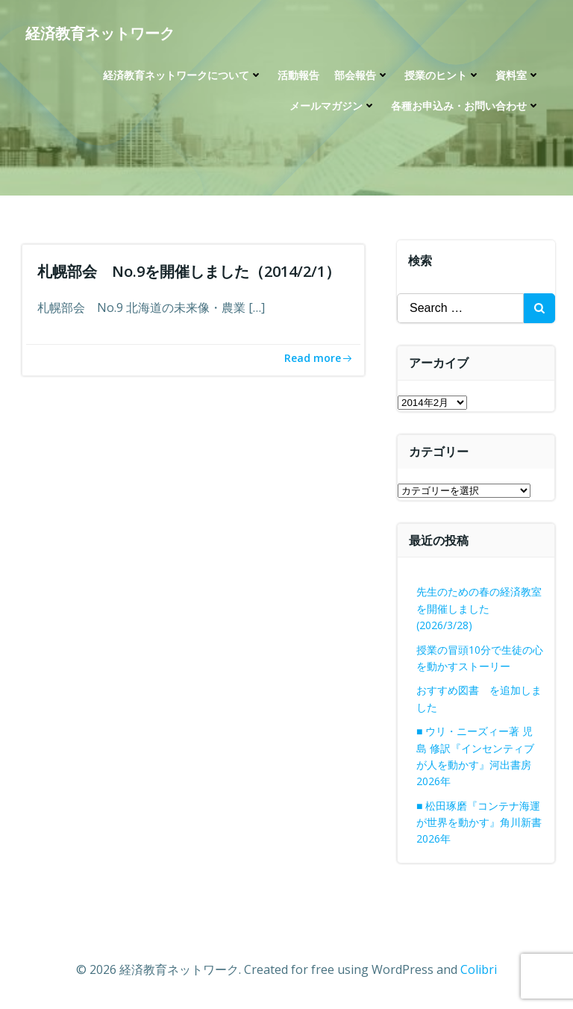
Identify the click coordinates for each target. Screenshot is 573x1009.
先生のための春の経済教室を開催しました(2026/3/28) (479, 608)
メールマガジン (332, 106)
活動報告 (298, 75)
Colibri (478, 969)
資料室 (517, 75)
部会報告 (361, 75)
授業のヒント (442, 75)
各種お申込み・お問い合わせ (465, 106)
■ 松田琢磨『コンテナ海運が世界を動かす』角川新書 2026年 (479, 822)
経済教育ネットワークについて (183, 75)
